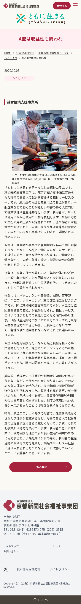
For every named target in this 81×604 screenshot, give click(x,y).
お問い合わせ (11, 551)
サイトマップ (11, 546)
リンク (56, 546)
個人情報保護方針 (28, 569)
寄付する (62, 5)
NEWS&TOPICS (25, 53)
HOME (7, 53)
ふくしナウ (10, 58)
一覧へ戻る (50, 467)
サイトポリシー (59, 569)
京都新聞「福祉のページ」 (53, 53)
